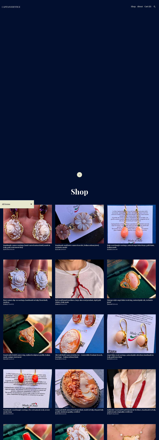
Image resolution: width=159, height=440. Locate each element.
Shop (133, 6)
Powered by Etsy (33, 437)
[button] (17, 46)
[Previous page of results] (66, 431)
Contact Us (142, 437)
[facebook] (151, 437)
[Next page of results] (92, 431)
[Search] (154, 7)
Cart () (147, 6)
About (140, 6)
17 (90, 431)
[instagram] (155, 437)
